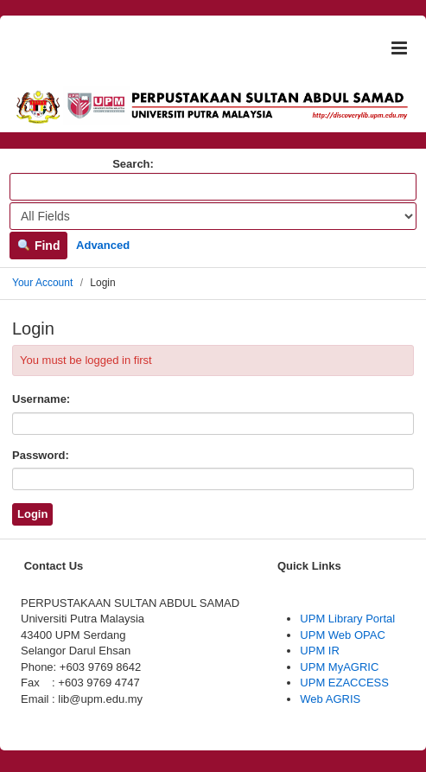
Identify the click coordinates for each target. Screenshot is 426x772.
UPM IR (320, 650)
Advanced (103, 245)
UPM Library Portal (347, 618)
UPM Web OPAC (342, 634)
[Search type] (213, 216)
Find (38, 245)
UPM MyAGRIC (339, 666)
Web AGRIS (330, 698)
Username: (41, 398)
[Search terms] (213, 187)
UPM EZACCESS (344, 682)
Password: (40, 455)
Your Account (42, 283)
